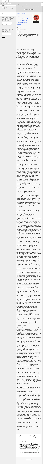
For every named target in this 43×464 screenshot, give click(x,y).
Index (6, 3)
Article (9, 3)
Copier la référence (7, 22)
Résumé (18, 29)
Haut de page (28, 459)
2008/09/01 (24, 13)
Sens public (2, 3)
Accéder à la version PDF (6, 33)
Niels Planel (4, 9)
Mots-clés (23, 29)
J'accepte (26, 9)
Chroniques (18, 13)
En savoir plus (31, 9)
